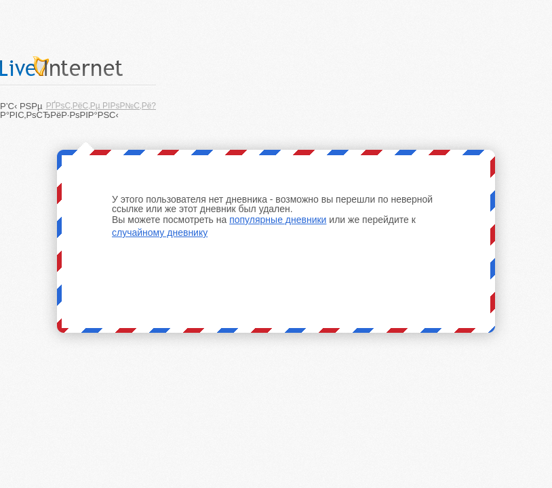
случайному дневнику (160, 232)
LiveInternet (78, 66)
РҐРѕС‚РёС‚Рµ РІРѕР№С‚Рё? (101, 106)
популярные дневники (277, 219)
